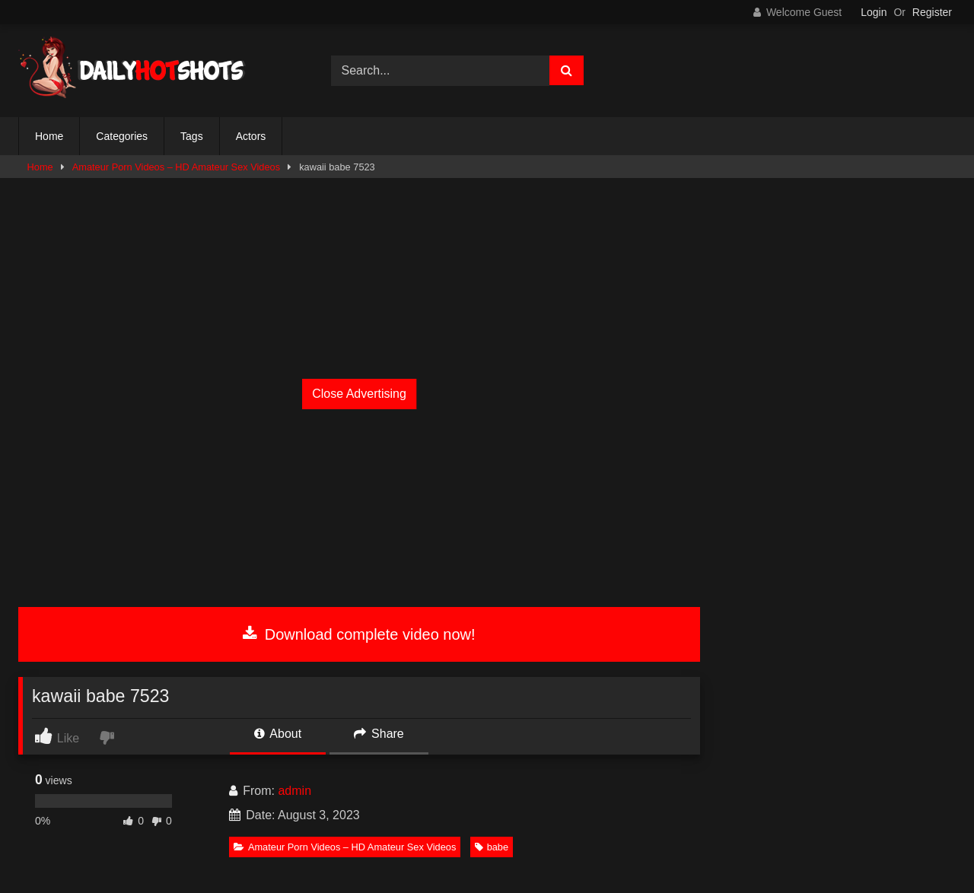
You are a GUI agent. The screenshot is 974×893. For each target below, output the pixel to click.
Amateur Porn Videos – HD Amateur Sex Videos (176, 167)
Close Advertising (359, 393)
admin (294, 790)
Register (932, 12)
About (277, 733)
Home (49, 136)
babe (491, 847)
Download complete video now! (359, 634)
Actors (251, 136)
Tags (191, 136)
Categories (122, 136)
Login (873, 12)
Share (379, 733)
